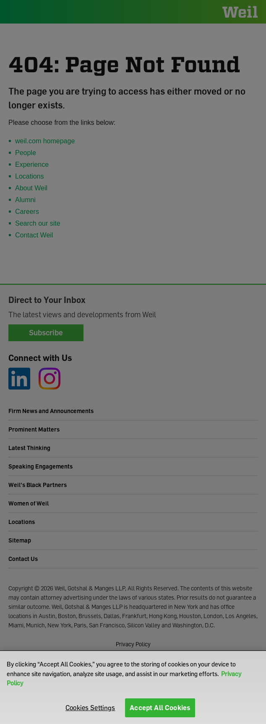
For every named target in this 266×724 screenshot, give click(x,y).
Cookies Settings (90, 707)
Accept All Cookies (160, 707)
